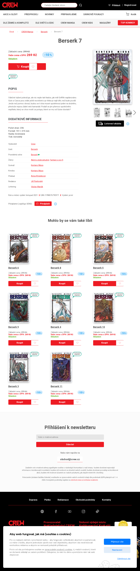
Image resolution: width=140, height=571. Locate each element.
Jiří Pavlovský (37, 180)
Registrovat (130, 5)
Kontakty (107, 499)
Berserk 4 (56, 325)
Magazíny (105, 23)
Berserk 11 (56, 385)
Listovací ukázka (109, 123)
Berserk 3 (13, 385)
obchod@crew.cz (70, 458)
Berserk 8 (56, 266)
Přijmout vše (117, 541)
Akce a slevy (10, 14)
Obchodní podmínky (86, 499)
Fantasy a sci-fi (56, 159)
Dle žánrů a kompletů (16, 23)
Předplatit (43, 202)
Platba (47, 499)
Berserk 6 (13, 266)
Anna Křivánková (38, 175)
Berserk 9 (13, 325)
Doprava (32, 499)
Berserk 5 (98, 266)
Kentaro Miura (37, 165)
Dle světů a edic (45, 23)
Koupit (23, 66)
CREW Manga (68, 23)
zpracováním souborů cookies (58, 549)
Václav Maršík (37, 185)
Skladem (12, 58)
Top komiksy (128, 23)
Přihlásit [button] (114, 5)
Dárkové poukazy (93, 14)
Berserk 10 (99, 325)
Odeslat (70, 443)
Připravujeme (69, 14)
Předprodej (31, 14)
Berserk (34, 149)
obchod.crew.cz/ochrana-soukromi (84, 479)
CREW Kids (87, 23)
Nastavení (117, 549)
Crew (33, 144)
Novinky (49, 14)
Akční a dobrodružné (40, 159)
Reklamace (63, 499)
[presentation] (135, 113)
